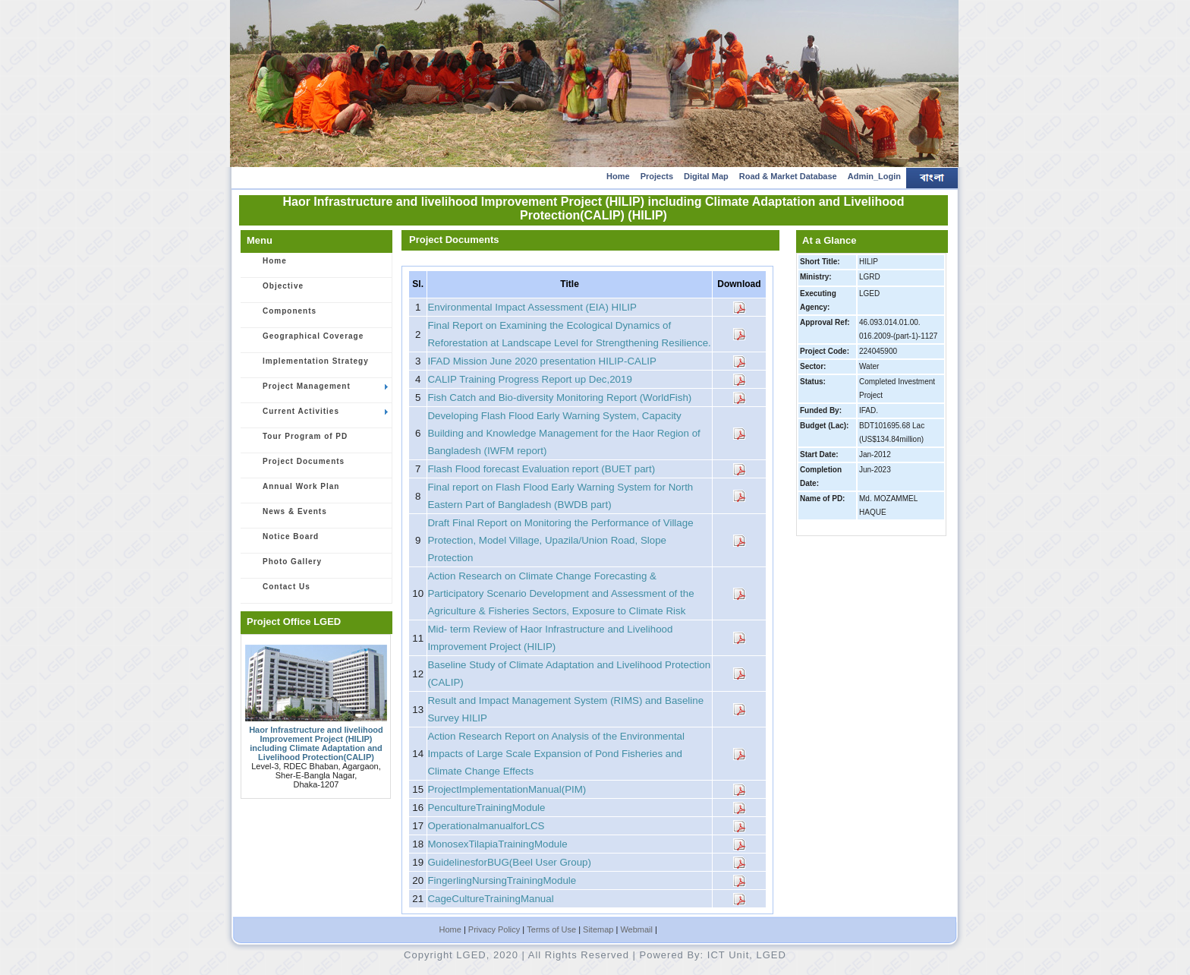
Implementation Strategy (307, 366)
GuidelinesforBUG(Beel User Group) (509, 862)
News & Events (286, 516)
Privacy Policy (494, 929)
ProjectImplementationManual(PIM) (506, 789)
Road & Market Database (788, 176)
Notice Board (282, 541)
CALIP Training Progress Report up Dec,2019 (529, 379)
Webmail (636, 929)
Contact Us (278, 591)
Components (281, 316)
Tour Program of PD (297, 441)
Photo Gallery (284, 566)
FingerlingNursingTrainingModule (501, 880)
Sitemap (598, 929)
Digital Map (706, 176)
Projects (657, 176)
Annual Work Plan (292, 491)
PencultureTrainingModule (486, 807)
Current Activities (317, 416)
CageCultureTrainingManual (490, 898)
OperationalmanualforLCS (485, 825)
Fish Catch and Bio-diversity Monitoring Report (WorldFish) (559, 397)
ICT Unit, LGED (746, 955)
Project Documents (295, 466)
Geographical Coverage (305, 341)
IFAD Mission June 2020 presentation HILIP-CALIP (541, 361)
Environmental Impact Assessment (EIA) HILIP (532, 307)
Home (618, 176)
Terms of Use (551, 929)
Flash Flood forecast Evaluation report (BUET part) (541, 469)
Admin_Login (874, 176)
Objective (275, 291)
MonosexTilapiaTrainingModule (497, 844)
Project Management (317, 391)
